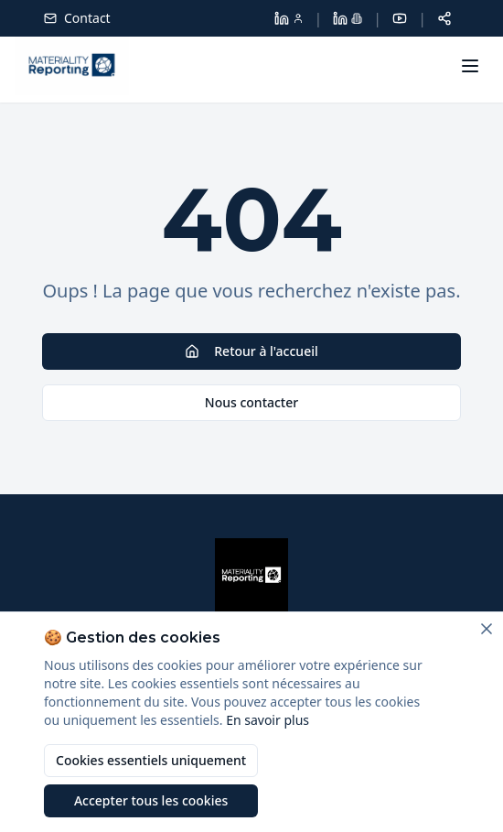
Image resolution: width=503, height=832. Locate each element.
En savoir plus (267, 720)
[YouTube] (399, 18)
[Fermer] (486, 629)
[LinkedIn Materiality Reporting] (347, 18)
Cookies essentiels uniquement (151, 760)
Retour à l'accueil (251, 351)
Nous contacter (251, 402)
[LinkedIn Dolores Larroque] (289, 18)
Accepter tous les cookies (151, 800)
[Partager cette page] (444, 18)
